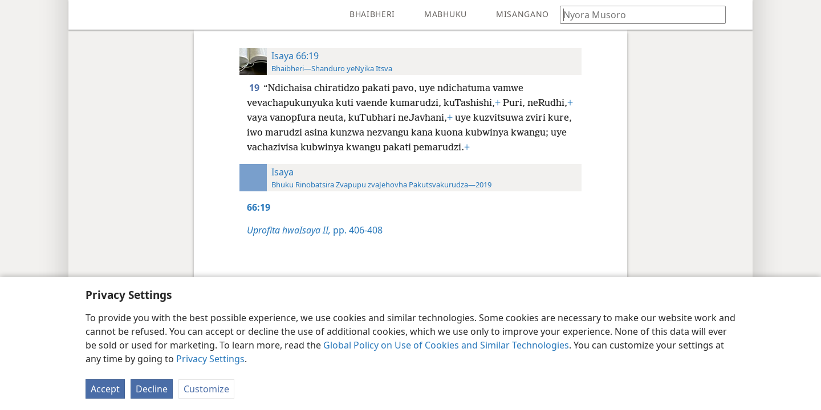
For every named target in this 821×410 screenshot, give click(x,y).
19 (255, 87)
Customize (206, 389)
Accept (105, 389)
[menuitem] (85, 14)
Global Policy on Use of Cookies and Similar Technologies (446, 345)
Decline (152, 389)
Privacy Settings (210, 358)
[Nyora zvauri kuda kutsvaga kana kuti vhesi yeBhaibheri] (637, 14)
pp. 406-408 (315, 230)
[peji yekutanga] (85, 14)
